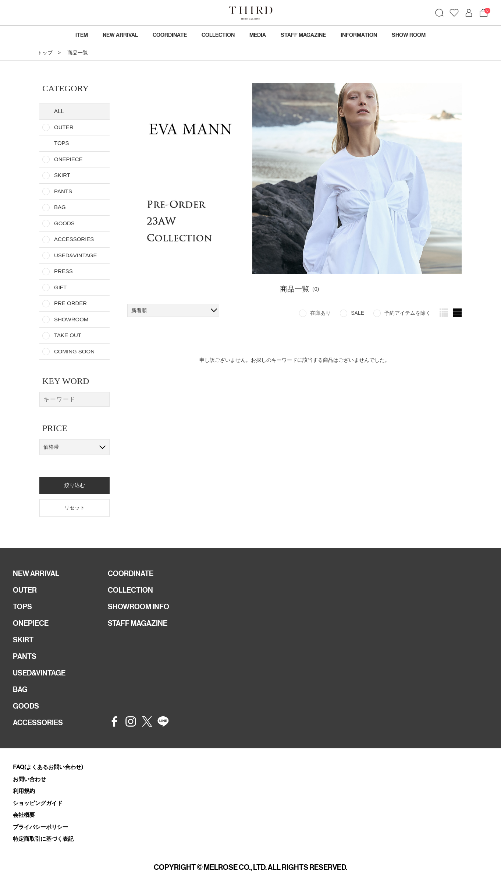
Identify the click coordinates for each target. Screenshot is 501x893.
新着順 (139, 310)
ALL (59, 111)
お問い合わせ (29, 779)
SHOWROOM (71, 319)
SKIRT (62, 175)
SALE (357, 313)
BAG (60, 207)
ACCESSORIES (74, 239)
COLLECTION (218, 35)
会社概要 (24, 815)
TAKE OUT (67, 335)
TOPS (22, 606)
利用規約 (24, 791)
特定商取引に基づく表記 (43, 839)
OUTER (64, 127)
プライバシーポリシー (40, 827)
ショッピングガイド (38, 803)
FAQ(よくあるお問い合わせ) (48, 767)
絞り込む (74, 485)
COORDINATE (130, 573)
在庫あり (320, 313)
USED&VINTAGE (75, 255)
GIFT (60, 287)
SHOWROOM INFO (138, 606)
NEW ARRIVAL (36, 573)
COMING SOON (74, 351)
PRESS (63, 271)
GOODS (64, 223)
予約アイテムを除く (407, 313)
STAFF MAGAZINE (137, 623)
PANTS (63, 191)
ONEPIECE (68, 159)
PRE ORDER (70, 303)
